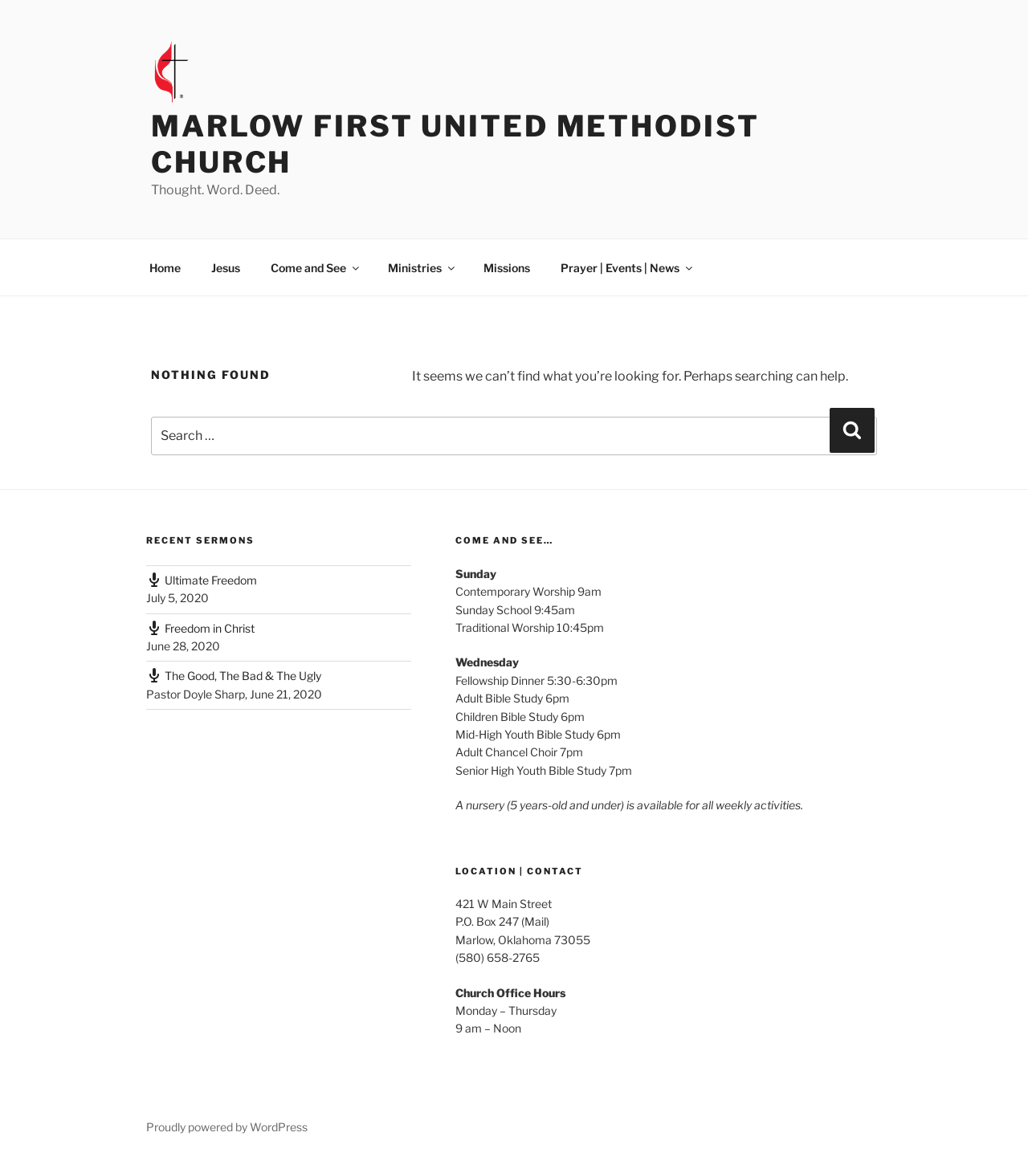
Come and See (316, 268)
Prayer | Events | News (628, 268)
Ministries (422, 268)
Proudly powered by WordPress (227, 1127)
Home (165, 268)
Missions (506, 268)
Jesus (225, 268)
